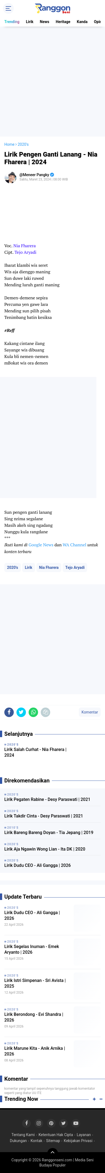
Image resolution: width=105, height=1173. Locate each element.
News (44, 22)
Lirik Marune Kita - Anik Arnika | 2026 (34, 1051)
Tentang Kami (23, 1135)
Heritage (63, 22)
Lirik (29, 22)
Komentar (90, 712)
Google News (41, 545)
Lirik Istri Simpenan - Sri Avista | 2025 (35, 983)
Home (9, 144)
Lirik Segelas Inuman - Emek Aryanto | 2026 (31, 949)
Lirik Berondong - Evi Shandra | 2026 (33, 1017)
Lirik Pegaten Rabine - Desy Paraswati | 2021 (47, 799)
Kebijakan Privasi (78, 1141)
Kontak (36, 1141)
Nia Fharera (49, 567)
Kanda (82, 22)
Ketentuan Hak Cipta (56, 1135)
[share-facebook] (9, 712)
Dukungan (18, 1141)
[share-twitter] (21, 712)
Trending (11, 22)
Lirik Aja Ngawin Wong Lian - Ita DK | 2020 (44, 849)
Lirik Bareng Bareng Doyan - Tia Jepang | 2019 (48, 832)
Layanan (84, 1135)
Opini (98, 22)
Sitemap (53, 1141)
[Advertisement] (52, 81)
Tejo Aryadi (74, 567)
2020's (12, 567)
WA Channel (74, 545)
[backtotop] (52, 1153)
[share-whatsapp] (33, 712)
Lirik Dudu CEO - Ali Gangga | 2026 (37, 865)
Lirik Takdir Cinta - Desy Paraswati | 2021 (43, 816)
